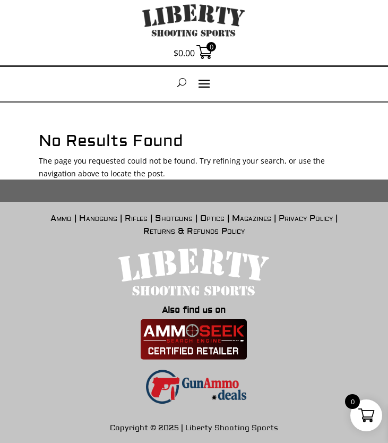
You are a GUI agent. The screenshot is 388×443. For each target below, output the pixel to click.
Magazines (251, 218)
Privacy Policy (306, 218)
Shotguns (174, 218)
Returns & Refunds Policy (194, 231)
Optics (212, 218)
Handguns (98, 218)
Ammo (61, 218)
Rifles (136, 218)
